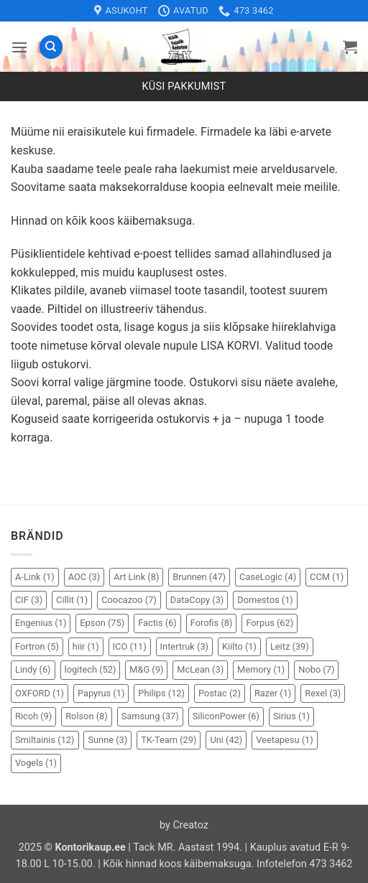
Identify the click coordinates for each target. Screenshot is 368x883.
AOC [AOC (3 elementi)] (84, 576)
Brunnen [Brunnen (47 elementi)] (199, 576)
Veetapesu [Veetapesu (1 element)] (284, 739)
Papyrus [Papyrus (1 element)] (101, 693)
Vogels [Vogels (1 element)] (36, 762)
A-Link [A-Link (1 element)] (35, 576)
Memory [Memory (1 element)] (261, 669)
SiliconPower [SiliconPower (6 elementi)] (226, 716)
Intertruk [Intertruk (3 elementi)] (184, 646)
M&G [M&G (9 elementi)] (146, 669)
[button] (19, 47)
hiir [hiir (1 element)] (86, 646)
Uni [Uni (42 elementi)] (226, 739)
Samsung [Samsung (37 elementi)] (150, 716)
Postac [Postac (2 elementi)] (219, 693)
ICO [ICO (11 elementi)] (130, 646)
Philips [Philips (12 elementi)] (161, 693)
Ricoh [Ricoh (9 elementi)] (33, 716)
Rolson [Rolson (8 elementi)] (86, 716)
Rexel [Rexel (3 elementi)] (323, 693)
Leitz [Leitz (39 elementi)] (289, 646)
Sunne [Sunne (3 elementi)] (107, 739)
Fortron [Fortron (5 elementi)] (37, 646)
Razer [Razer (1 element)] (272, 693)
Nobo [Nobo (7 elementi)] (316, 669)
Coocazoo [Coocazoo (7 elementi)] (129, 599)
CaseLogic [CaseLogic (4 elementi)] (267, 576)
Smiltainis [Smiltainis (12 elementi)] (45, 739)
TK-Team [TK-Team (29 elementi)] (168, 739)
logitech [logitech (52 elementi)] (90, 669)
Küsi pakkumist (184, 86)
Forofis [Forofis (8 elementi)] (211, 622)
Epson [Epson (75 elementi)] (102, 622)
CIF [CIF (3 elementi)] (28, 599)
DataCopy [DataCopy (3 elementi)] (197, 599)
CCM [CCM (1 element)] (327, 576)
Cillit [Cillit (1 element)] (72, 599)
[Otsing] (51, 47)
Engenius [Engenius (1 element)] (40, 622)
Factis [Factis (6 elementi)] (157, 622)
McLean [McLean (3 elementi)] (200, 669)
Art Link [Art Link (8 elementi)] (136, 576)
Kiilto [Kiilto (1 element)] (239, 646)
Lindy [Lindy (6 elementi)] (33, 669)
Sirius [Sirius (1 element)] (291, 716)
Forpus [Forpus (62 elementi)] (269, 622)
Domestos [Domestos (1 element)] (265, 599)
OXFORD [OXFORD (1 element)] (39, 693)
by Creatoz (184, 825)
